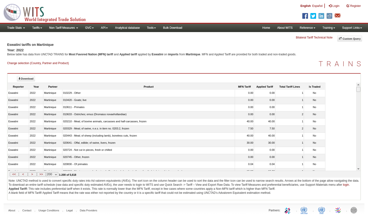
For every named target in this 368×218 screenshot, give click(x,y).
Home (266, 27)
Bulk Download (172, 27)
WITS (47, 12)
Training (329, 27)
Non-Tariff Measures (63, 27)
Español (317, 6)
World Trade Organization (338, 210)
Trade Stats (16, 27)
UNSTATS (321, 210)
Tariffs (37, 27)
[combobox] (52, 174)
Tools (151, 27)
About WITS (285, 27)
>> (41, 174)
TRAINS (341, 64)
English (305, 6)
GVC (89, 27)
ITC (288, 210)
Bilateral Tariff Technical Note (314, 37)
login (346, 184)
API (104, 27)
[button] (14, 174)
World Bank (355, 210)
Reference (307, 27)
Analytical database (127, 27)
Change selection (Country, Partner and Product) (38, 63)
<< (14, 174)
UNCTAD (305, 210)
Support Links (352, 27)
